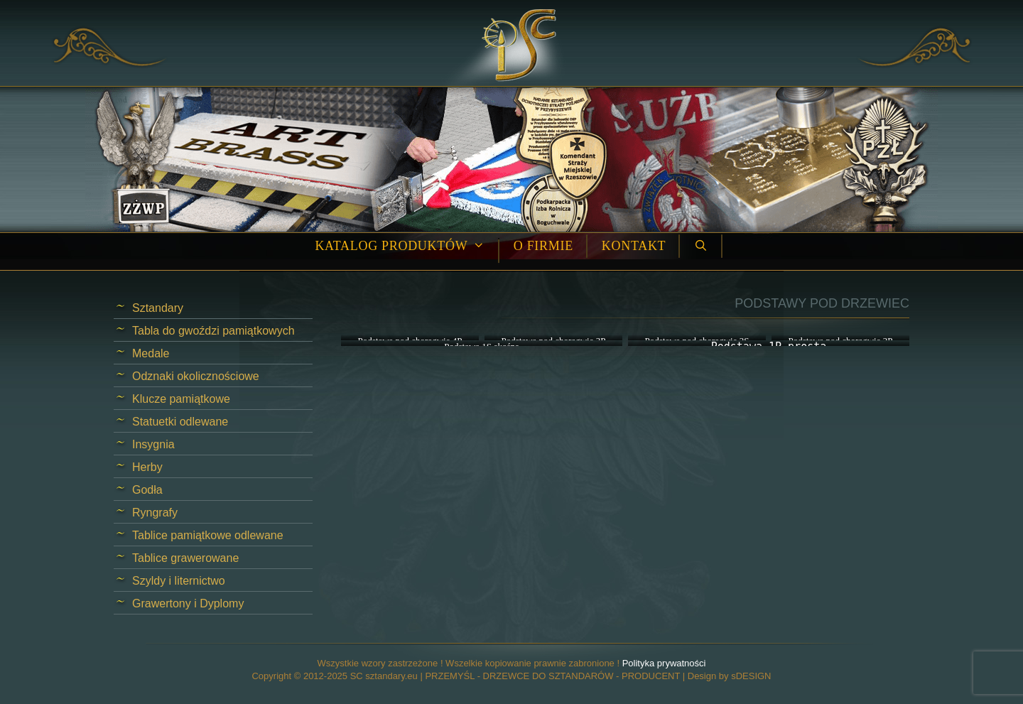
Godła (147, 490)
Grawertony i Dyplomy (188, 603)
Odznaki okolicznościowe (195, 376)
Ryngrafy (155, 513)
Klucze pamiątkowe (181, 399)
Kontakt (634, 246)
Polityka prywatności (664, 663)
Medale (150, 353)
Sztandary (157, 308)
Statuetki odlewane (180, 422)
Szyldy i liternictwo (178, 581)
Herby (147, 467)
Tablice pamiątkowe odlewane (207, 535)
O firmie (543, 246)
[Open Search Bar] (701, 246)
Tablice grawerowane (185, 558)
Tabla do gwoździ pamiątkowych (213, 331)
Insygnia (153, 444)
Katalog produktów (407, 246)
